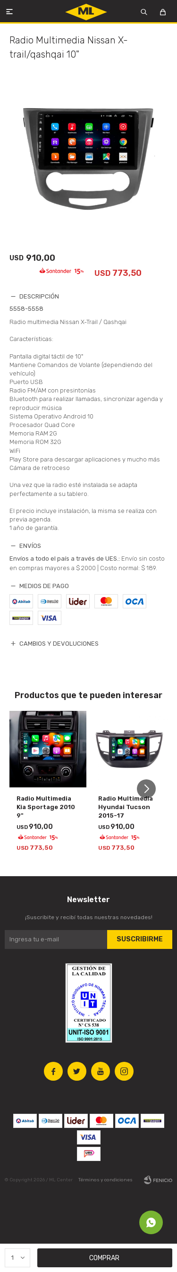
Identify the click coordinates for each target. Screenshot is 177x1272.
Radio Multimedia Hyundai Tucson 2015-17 (125, 807)
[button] (150, 789)
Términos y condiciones (105, 1180)
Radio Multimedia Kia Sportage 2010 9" (46, 807)
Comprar (104, 1258)
